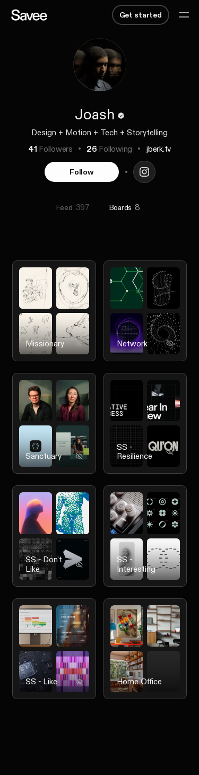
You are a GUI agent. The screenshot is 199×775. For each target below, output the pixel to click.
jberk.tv (158, 149)
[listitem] (54, 317)
